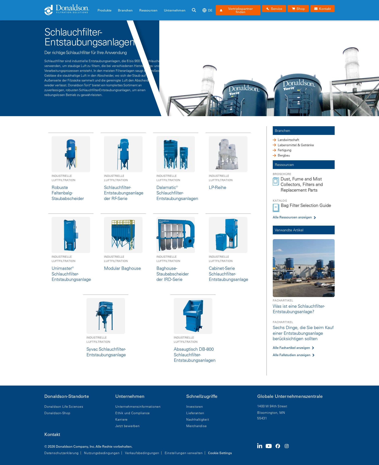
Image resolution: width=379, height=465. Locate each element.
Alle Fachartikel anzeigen (291, 348)
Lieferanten (195, 413)
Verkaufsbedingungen (142, 453)
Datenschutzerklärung (61, 453)
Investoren (194, 406)
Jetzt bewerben (127, 425)
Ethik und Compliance (132, 413)
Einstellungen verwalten (184, 453)
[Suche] (194, 10)
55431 (262, 418)
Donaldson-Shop (57, 413)
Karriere (121, 419)
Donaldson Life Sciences (63, 406)
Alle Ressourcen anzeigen (292, 217)
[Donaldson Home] (69, 10)
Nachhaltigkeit (197, 419)
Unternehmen (174, 10)
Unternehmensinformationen (138, 406)
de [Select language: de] (207, 10)
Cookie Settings (220, 453)
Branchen (125, 10)
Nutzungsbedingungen (102, 453)
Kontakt (52, 434)
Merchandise (196, 425)
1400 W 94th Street (272, 406)
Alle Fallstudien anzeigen (291, 355)
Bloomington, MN (271, 413)
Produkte (104, 10)
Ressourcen (148, 10)
